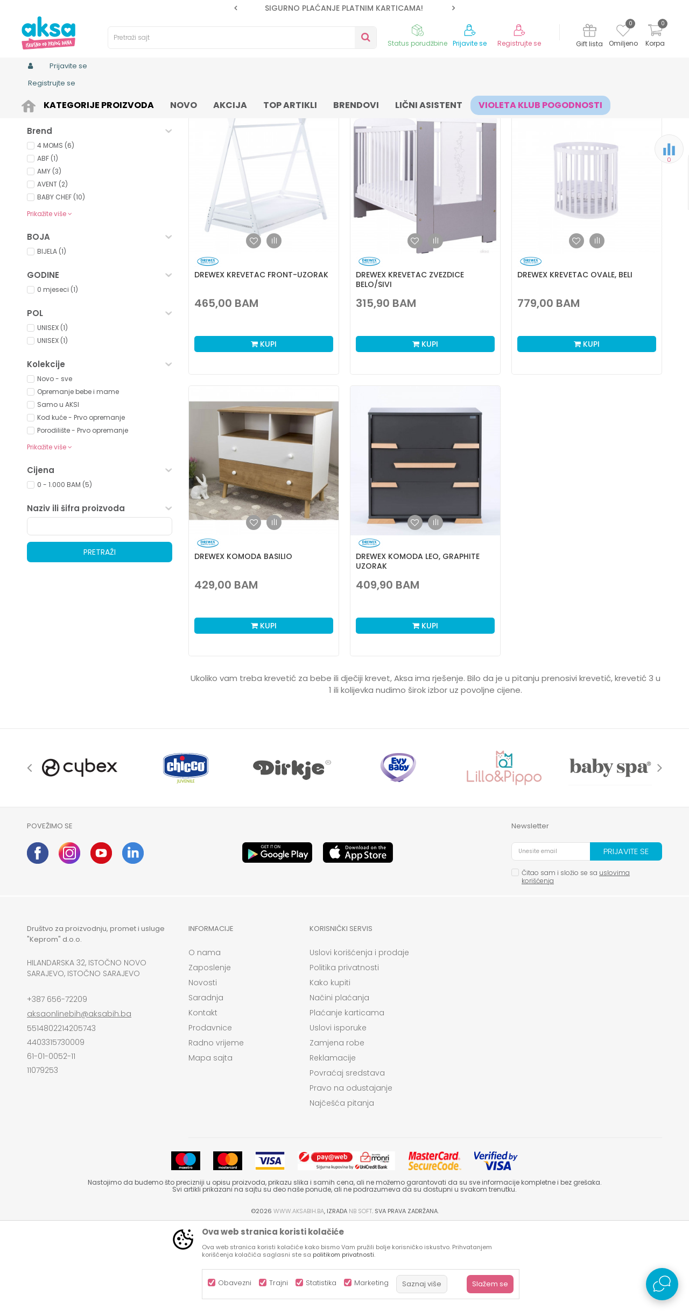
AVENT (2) (52, 267)
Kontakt (202, 1096)
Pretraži (99, 635)
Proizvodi (78, 103)
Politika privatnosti (344, 1050)
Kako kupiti (330, 1066)
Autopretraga (341, 139)
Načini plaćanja (339, 1081)
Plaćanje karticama (347, 1096)
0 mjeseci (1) (57, 372)
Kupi (264, 427)
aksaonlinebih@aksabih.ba (79, 1097)
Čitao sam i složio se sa (576, 960)
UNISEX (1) (52, 410)
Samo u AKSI (58, 487)
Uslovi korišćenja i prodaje (359, 1035)
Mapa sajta (210, 1141)
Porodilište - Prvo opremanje (82, 513)
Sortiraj (390, 139)
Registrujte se (519, 43)
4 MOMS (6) (55, 228)
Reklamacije (333, 1141)
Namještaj (53, 147)
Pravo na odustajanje (351, 1171)
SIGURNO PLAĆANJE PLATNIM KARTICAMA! (344, 8)
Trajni (278, 1283)
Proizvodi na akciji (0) (84, 190)
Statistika (321, 1283)
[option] (344, 8)
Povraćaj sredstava (347, 1156)
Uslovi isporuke (338, 1111)
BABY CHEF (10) (61, 280)
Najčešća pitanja (342, 1186)
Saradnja (205, 1081)
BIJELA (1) (51, 334)
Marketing (371, 1283)
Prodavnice (210, 1111)
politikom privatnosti (343, 1254)
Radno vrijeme (216, 1126)
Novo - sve (54, 462)
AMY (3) (49, 254)
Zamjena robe (337, 1126)
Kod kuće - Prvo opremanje (81, 500)
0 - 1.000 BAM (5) (64, 567)
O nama (204, 1035)
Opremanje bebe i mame (78, 474)
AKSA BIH (41, 103)
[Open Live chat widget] (662, 1284)
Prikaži (546, 139)
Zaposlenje (209, 1050)
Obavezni (234, 1283)
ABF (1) (47, 241)
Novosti (202, 1066)
